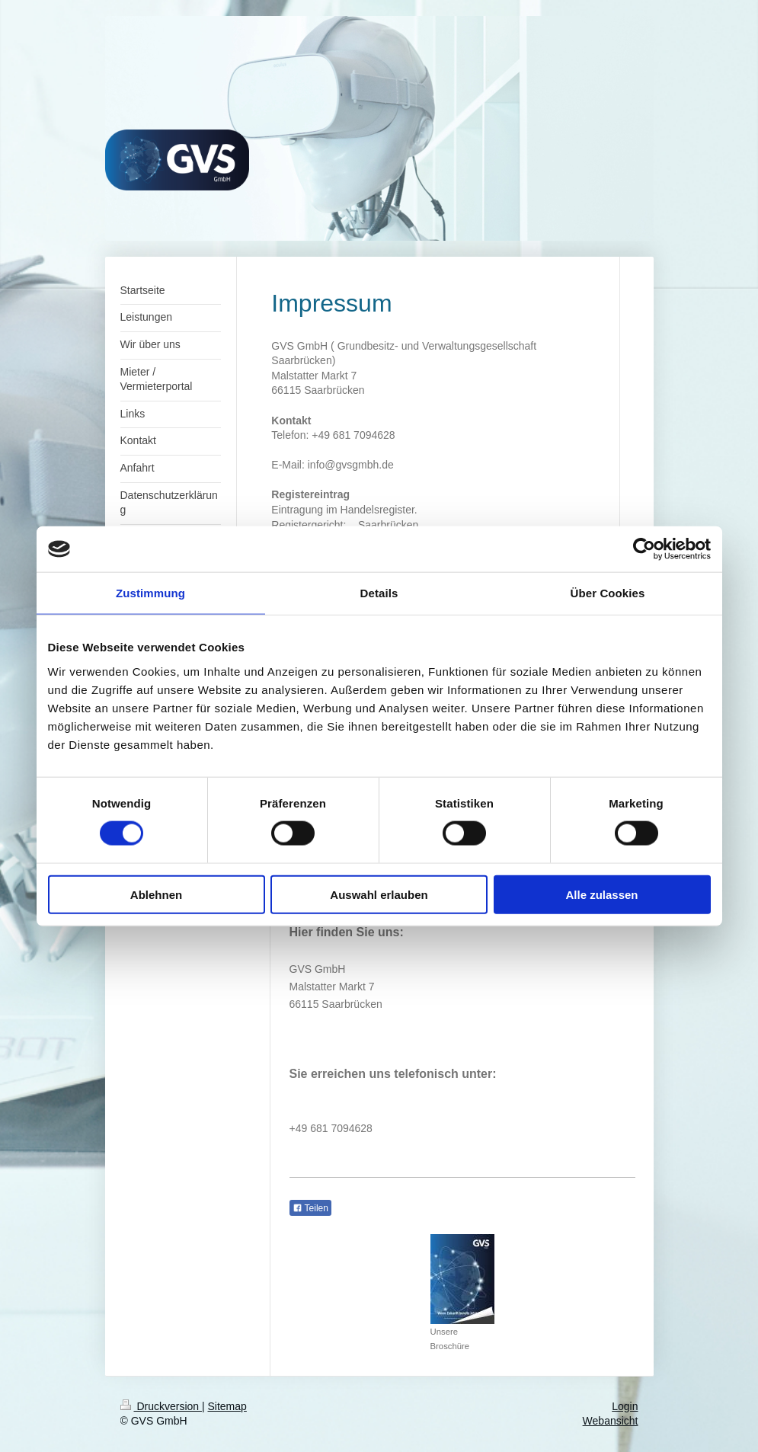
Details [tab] (379, 593)
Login (625, 1406)
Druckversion (161, 1406)
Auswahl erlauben (378, 894)
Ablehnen (156, 894)
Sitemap (227, 1406)
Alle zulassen (601, 894)
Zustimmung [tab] (150, 593)
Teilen (310, 1208)
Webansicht (610, 1421)
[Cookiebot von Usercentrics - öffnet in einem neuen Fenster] (644, 549)
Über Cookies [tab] (608, 593)
